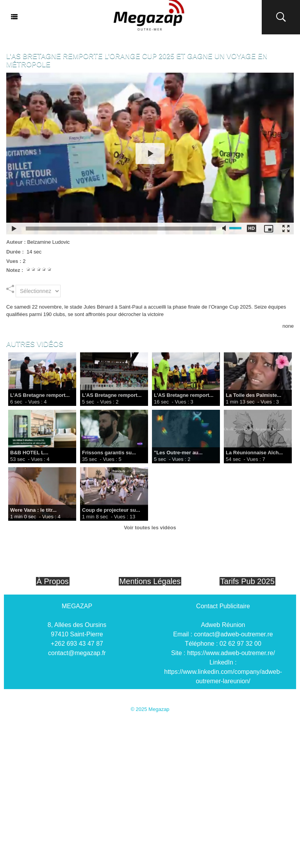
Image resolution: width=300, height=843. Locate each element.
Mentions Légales (150, 581)
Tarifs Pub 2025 (247, 581)
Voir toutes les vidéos (150, 527)
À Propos (53, 581)
